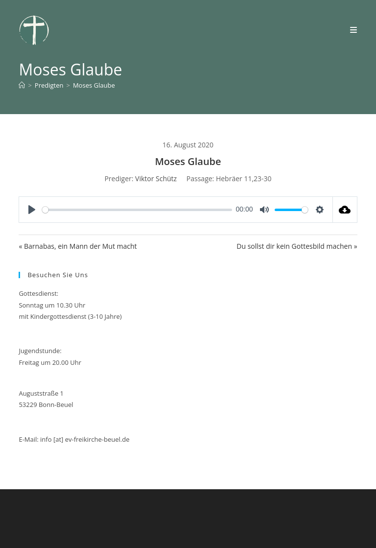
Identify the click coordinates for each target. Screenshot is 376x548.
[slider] (137, 209)
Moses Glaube (94, 85)
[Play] (32, 209)
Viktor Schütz (156, 178)
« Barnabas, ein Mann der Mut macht (78, 246)
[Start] (22, 85)
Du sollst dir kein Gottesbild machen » (296, 246)
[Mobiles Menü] (353, 29)
